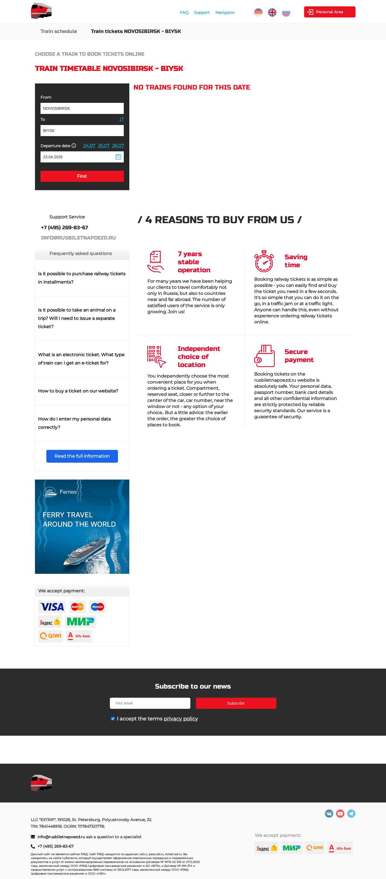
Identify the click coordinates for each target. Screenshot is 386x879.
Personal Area (329, 11)
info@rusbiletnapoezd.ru (61, 836)
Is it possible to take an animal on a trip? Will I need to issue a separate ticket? (76, 318)
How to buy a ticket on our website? (78, 391)
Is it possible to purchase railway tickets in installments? (81, 278)
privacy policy (181, 719)
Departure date (58, 145)
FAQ (184, 12)
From (46, 97)
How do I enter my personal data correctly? (74, 423)
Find (82, 176)
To (43, 119)
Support (202, 12)
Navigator (225, 12)
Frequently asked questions (80, 253)
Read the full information (82, 456)
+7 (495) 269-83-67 (55, 846)
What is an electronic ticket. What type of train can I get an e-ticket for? (81, 359)
